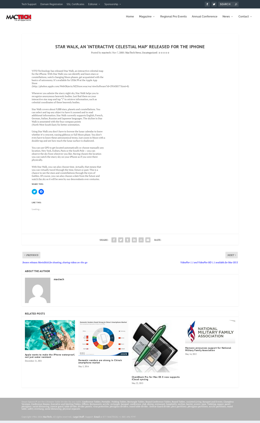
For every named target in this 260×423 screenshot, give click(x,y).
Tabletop (211, 406)
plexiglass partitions (198, 408)
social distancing (41, 408)
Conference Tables (91, 404)
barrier (189, 406)
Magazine (145, 19)
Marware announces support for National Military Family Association (208, 351)
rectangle (115, 406)
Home (130, 19)
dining (150, 406)
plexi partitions (179, 408)
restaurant (160, 406)
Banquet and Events (213, 404)
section (181, 406)
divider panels (85, 408)
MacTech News (133, 55)
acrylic (106, 406)
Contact (243, 19)
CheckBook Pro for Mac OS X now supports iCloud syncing (156, 380)
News (226, 19)
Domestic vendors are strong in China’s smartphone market (100, 363)
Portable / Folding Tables (114, 404)
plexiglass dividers (119, 408)
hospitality (171, 406)
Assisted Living (193, 404)
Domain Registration (51, 4)
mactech (106, 55)
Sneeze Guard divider (159, 408)
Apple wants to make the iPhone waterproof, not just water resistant (50, 358)
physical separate (71, 411)
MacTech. (47, 419)
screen (197, 406)
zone (203, 406)
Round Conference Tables (158, 404)
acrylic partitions (217, 408)
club (144, 406)
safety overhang (36, 411)
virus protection (101, 408)
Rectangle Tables (136, 404)
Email (97, 419)
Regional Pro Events (173, 19)
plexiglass (27, 408)
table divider (70, 408)
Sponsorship (111, 4)
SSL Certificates (75, 4)
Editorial (92, 4)
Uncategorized (149, 55)
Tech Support (29, 4)
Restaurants (96, 406)
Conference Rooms (40, 406)
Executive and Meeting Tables (66, 406)
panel (227, 406)
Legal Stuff (78, 419)
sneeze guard (56, 408)
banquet (125, 406)
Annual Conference (204, 19)
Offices (85, 406)
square (220, 406)
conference (135, 406)
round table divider (138, 408)
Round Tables (178, 404)
